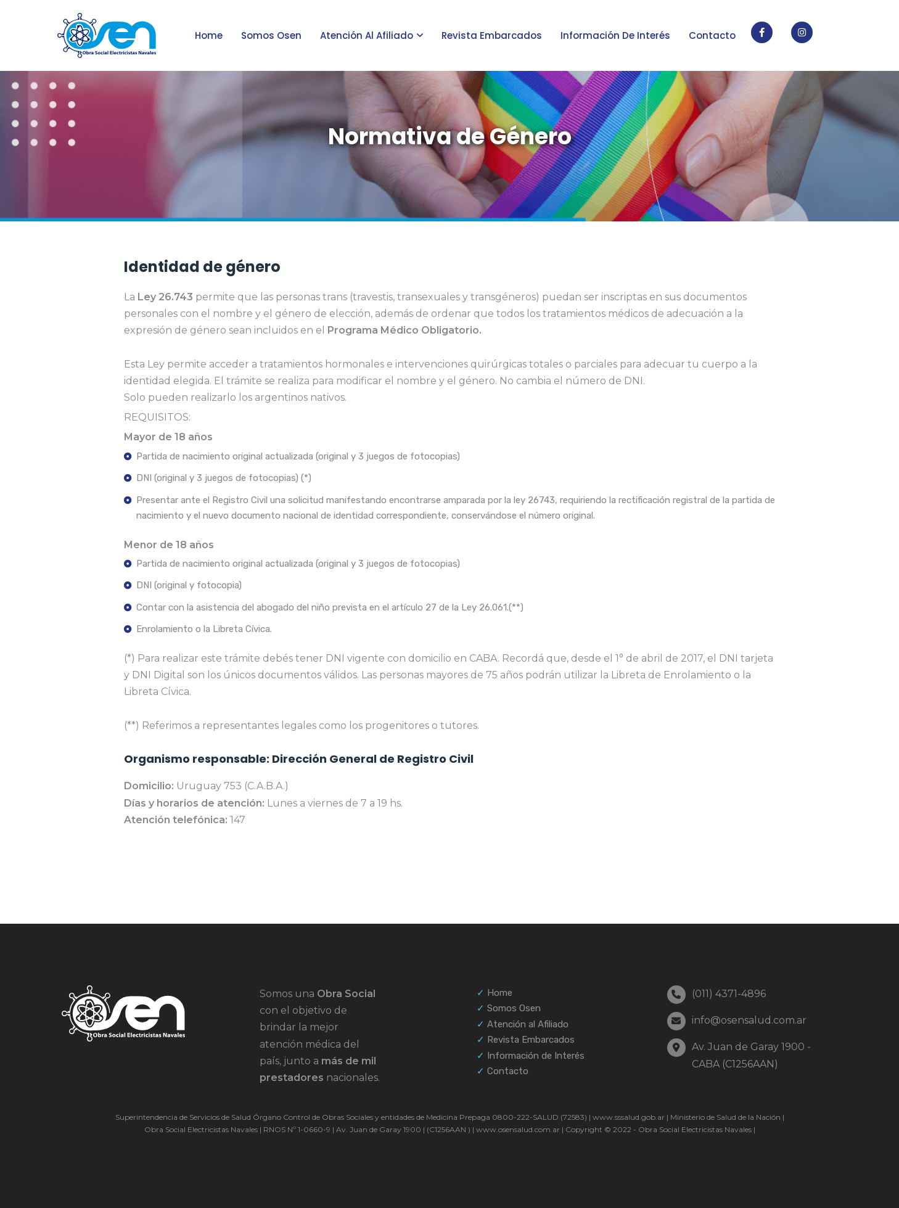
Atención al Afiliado (528, 1024)
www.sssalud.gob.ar (628, 1117)
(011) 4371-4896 (729, 994)
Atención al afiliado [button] (366, 35)
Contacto (712, 35)
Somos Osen (271, 35)
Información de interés (615, 35)
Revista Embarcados (491, 35)
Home (209, 35)
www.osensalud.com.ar (517, 1129)
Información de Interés (536, 1055)
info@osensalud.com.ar (749, 1020)
